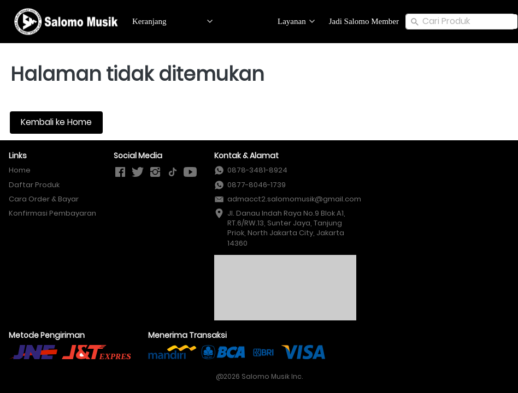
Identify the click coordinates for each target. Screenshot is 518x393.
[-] (120, 172)
